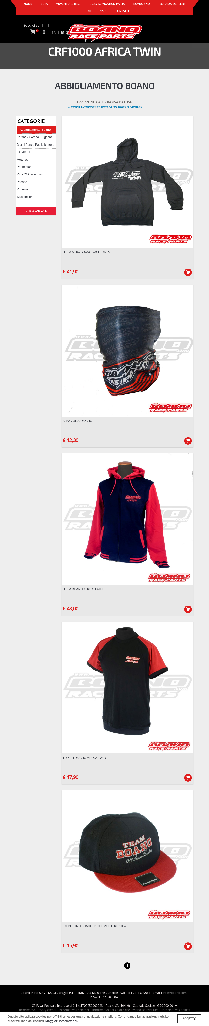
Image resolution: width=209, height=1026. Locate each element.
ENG (64, 32)
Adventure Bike (68, 3)
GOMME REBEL (28, 152)
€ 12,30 (70, 440)
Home (28, 3)
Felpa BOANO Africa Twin (82, 589)
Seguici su (31, 25)
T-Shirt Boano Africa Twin (84, 758)
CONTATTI (122, 10)
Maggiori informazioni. (61, 1021)
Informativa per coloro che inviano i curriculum (125, 1010)
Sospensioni (25, 196)
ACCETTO (189, 1019)
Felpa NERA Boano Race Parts (86, 252)
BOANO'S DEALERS (172, 3)
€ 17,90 (70, 777)
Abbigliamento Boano (35, 129)
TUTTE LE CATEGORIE (36, 210)
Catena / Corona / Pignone (34, 137)
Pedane (22, 182)
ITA (53, 32)
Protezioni (23, 189)
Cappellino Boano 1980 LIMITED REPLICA (94, 926)
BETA (44, 3)
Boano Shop (142, 3)
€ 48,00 (70, 608)
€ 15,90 (70, 945)
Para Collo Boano (77, 421)
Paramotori (24, 167)
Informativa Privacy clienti (37, 1010)
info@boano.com (175, 993)
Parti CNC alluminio (30, 174)
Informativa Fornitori (74, 1010)
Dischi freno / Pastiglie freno (35, 144)
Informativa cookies (176, 1010)
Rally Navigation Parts (107, 3)
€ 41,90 (70, 271)
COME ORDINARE (95, 10)
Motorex (22, 159)
